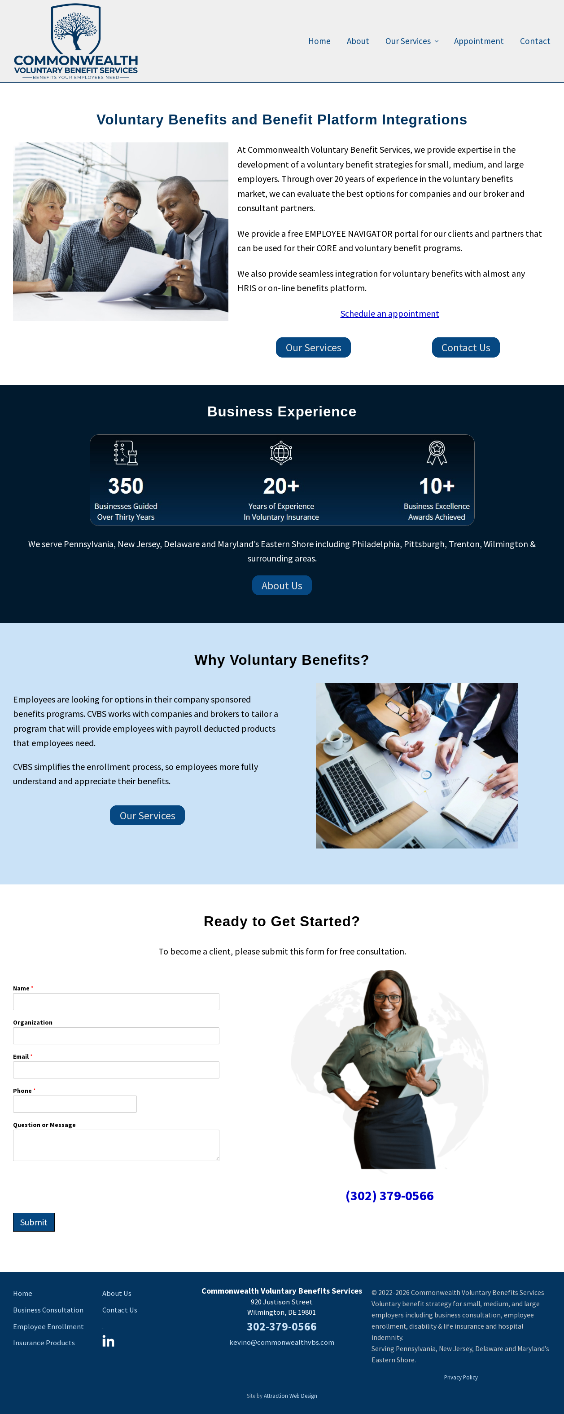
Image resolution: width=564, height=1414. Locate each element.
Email (23, 1056)
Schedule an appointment (390, 313)
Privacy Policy (461, 1377)
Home (22, 1293)
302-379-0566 (282, 1326)
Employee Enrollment (48, 1326)
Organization (32, 1022)
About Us (282, 585)
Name (23, 988)
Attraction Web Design (290, 1395)
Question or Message (44, 1125)
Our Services (313, 347)
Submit (34, 1222)
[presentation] (81, 1203)
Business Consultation (48, 1310)
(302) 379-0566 (389, 1195)
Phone (24, 1090)
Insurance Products (44, 1343)
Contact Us (466, 347)
